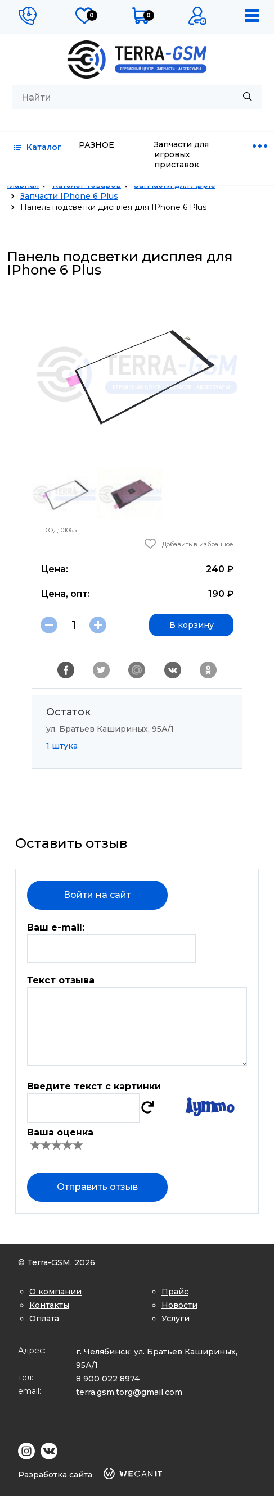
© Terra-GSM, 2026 (56, 1262)
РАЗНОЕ (96, 145)
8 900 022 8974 (108, 1379)
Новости (179, 1305)
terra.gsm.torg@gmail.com (129, 1392)
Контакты (49, 1305)
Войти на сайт (97, 895)
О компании (55, 1292)
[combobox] (137, 97)
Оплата (44, 1318)
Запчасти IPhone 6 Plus (69, 196)
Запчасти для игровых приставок (181, 154)
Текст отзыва (61, 980)
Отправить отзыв (97, 1187)
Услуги (175, 1318)
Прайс (174, 1292)
